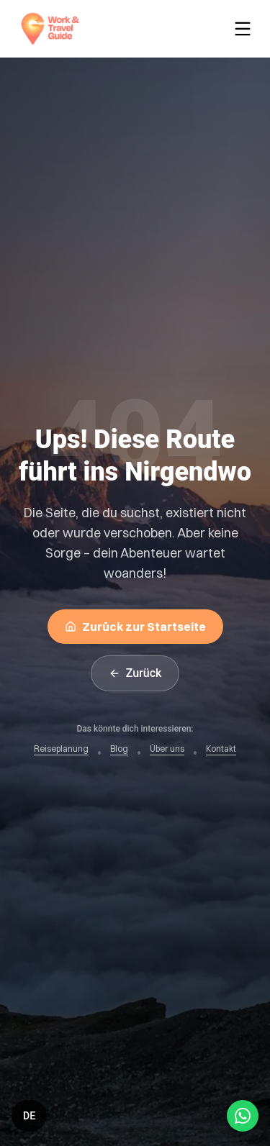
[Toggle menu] (245, 29)
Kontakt (221, 748)
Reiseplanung (61, 748)
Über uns (167, 748)
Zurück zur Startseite (135, 626)
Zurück (135, 673)
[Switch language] (29, 1116)
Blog (119, 748)
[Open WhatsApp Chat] (242, 1116)
